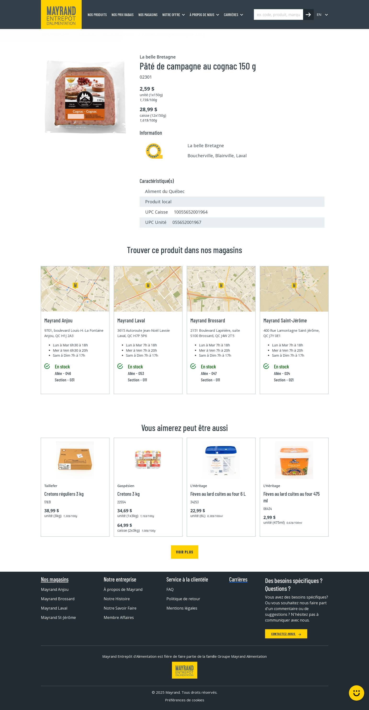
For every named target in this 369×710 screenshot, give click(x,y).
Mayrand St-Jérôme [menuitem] (58, 617)
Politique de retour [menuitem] (183, 598)
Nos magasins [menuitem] (148, 14)
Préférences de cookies (184, 700)
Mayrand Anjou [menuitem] (54, 589)
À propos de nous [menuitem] (202, 14)
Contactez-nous (286, 634)
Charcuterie (87, 34)
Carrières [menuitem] (231, 14)
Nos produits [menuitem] (97, 14)
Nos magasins (54, 579)
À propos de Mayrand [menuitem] (123, 589)
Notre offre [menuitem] (171, 14)
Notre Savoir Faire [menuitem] (120, 608)
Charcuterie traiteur (119, 34)
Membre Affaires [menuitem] (119, 617)
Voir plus (184, 552)
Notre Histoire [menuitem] (117, 598)
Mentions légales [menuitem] (181, 608)
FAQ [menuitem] (170, 589)
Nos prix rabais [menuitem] (123, 14)
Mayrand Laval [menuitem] (54, 608)
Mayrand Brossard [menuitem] (57, 598)
